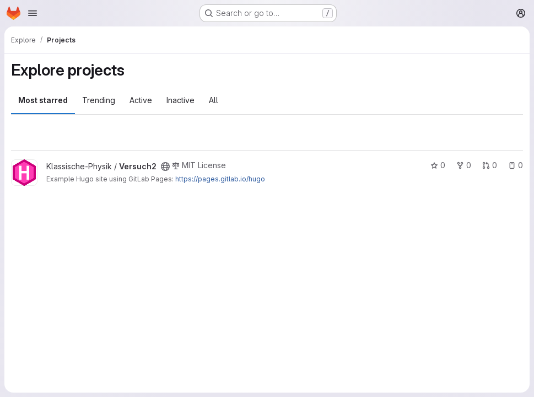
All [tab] (213, 100)
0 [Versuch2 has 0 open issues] (515, 165)
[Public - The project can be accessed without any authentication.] (165, 166)
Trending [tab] (98, 100)
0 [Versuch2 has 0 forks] (463, 165)
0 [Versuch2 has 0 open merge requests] (489, 165)
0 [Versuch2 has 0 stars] (437, 165)
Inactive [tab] (180, 100)
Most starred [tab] (43, 100)
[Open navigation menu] (32, 13)
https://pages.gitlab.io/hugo (220, 179)
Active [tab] (141, 100)
